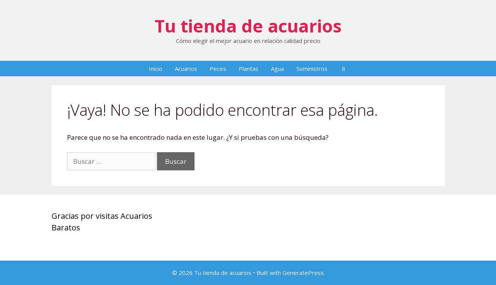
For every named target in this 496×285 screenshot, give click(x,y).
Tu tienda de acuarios (248, 26)
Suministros (311, 68)
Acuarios (186, 68)
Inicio (155, 68)
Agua (277, 68)
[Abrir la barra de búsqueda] (343, 68)
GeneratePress (303, 272)
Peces (218, 68)
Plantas (248, 68)
